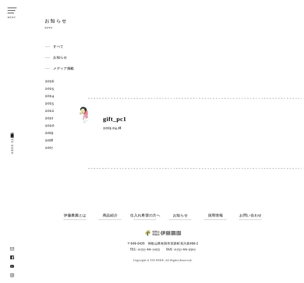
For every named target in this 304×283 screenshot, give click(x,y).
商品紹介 (110, 215)
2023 (49, 103)
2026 (49, 81)
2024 (49, 96)
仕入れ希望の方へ (145, 215)
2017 (49, 147)
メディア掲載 (63, 68)
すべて (58, 46)
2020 (49, 125)
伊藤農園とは (75, 215)
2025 (49, 88)
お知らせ (60, 57)
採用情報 (215, 215)
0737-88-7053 (149, 250)
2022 (49, 111)
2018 (49, 140)
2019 (49, 133)
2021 (49, 118)
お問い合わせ (250, 215)
